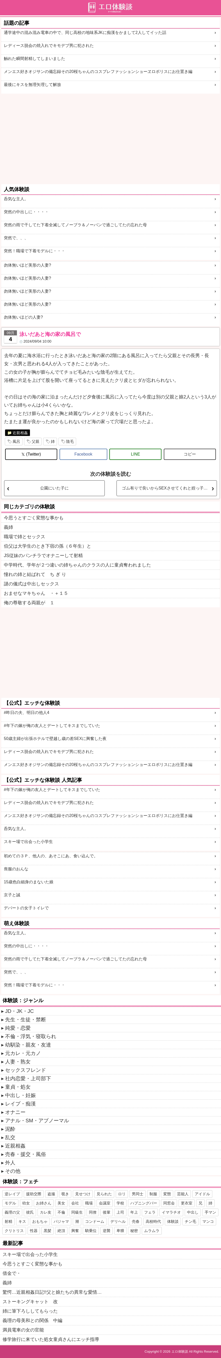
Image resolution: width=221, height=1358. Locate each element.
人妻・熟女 (18, 1061)
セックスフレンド (25, 1070)
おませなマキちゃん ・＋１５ (36, 593)
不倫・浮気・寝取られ (30, 1036)
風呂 (16, 441)
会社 (75, 1203)
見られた (104, 1194)
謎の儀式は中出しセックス (31, 583)
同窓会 (169, 1203)
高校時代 (153, 1221)
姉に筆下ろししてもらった (30, 1311)
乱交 (10, 1137)
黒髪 (47, 1230)
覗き (65, 1194)
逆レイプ (12, 1194)
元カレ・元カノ (23, 1053)
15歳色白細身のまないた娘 (28, 882)
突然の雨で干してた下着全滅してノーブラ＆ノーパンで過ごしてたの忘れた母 (75, 225)
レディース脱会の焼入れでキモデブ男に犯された (49, 45)
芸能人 (183, 1194)
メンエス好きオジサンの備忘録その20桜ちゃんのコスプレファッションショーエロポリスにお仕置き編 (98, 764)
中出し (193, 1212)
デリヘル (118, 1221)
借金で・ (12, 1273)
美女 (61, 1203)
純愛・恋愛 (18, 1028)
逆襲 (106, 1230)
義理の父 (12, 1212)
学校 (120, 1203)
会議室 (104, 1203)
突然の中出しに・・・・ (26, 212)
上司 (120, 1212)
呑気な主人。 (16, 199)
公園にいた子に (54, 488)
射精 (8, 1221)
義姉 (8, 527)
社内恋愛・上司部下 (28, 1078)
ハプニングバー (143, 1203)
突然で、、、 (16, 238)
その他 (12, 1171)
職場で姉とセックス (24, 536)
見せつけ (82, 1194)
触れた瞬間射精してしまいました (34, 58)
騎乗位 (91, 1230)
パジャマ (61, 1221)
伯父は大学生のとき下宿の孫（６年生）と (47, 546)
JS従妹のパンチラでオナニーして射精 (43, 555)
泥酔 (10, 1129)
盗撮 (51, 1194)
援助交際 (33, 1194)
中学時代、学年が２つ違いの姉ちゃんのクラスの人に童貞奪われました (77, 565)
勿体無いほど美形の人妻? (27, 265)
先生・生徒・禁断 (25, 1019)
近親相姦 (20, 433)
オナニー (15, 1112)
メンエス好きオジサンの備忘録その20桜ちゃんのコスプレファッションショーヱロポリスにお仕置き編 (98, 71)
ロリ (122, 1194)
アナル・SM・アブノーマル (37, 1120)
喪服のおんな (16, 869)
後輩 (106, 1212)
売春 (135, 1221)
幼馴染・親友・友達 (28, 1045)
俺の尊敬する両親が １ (29, 602)
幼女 (26, 1203)
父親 (35, 441)
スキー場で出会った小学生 (28, 841)
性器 (34, 1230)
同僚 (93, 1212)
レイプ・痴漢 (20, 1103)
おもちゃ (40, 1221)
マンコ (208, 1221)
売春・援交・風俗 (25, 1154)
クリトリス (14, 1230)
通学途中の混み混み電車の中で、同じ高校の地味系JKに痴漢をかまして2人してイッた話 (85, 32)
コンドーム (94, 1221)
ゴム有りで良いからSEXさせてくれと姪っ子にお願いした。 (169, 488)
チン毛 (190, 1221)
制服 (153, 1194)
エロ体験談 (179, 1351)
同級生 (77, 1212)
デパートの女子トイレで (26, 908)
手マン (210, 1212)
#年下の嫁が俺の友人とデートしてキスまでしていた (52, 725)
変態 (167, 1194)
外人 (10, 1162)
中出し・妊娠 (20, 1095)
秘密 (134, 1230)
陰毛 (70, 441)
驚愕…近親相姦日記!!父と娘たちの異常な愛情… (52, 1292)
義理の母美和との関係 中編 (32, 1320)
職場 (89, 1203)
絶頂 (61, 1230)
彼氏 (30, 1212)
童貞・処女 (18, 1087)
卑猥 (120, 1230)
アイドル (202, 1194)
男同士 (137, 1194)
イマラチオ (171, 1212)
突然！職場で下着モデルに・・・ (34, 251)
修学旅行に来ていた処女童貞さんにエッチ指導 (51, 1339)
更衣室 (186, 1203)
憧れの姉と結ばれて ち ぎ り (35, 574)
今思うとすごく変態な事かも (34, 517)
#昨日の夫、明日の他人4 (26, 712)
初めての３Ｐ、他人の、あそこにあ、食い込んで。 (51, 856)
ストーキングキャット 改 (30, 1301)
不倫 (61, 1212)
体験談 (173, 1221)
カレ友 (45, 1212)
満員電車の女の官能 (23, 1329)
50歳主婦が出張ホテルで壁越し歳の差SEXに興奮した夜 (55, 738)
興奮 (75, 1230)
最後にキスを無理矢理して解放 (32, 84)
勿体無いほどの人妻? (23, 317)
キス (22, 1221)
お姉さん (43, 1203)
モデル (10, 1203)
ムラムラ (151, 1230)
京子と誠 (12, 895)
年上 (134, 1212)
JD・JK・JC (19, 1011)
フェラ (150, 1212)
